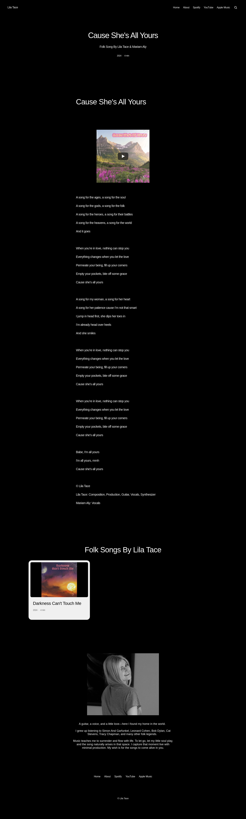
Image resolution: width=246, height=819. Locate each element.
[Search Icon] (235, 7)
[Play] (123, 156)
